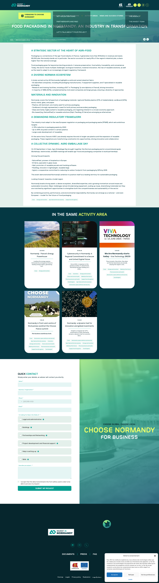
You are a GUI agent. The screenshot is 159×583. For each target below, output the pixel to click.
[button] (155, 556)
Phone (21, 398)
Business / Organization (26, 389)
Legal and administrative (32, 419)
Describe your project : (26, 465)
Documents (68, 554)
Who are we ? (131, 16)
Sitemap (60, 577)
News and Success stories (23, 39)
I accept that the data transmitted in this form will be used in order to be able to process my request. (45, 483)
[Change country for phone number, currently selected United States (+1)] (20, 401)
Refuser (131, 575)
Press (83, 554)
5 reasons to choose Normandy (35, 16)
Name (21, 381)
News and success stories (111, 16)
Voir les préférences (148, 575)
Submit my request (44, 488)
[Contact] (139, 5)
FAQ (95, 554)
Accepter (114, 575)
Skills (24, 459)
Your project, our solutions (66, 16)
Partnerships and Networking (34, 435)
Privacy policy (76, 577)
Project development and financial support (39, 443)
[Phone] (135, 5)
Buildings (26, 427)
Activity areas (91, 16)
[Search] (147, 5)
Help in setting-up (29, 451)
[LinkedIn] (143, 5)
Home (11, 39)
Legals (130, 579)
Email (21, 406)
